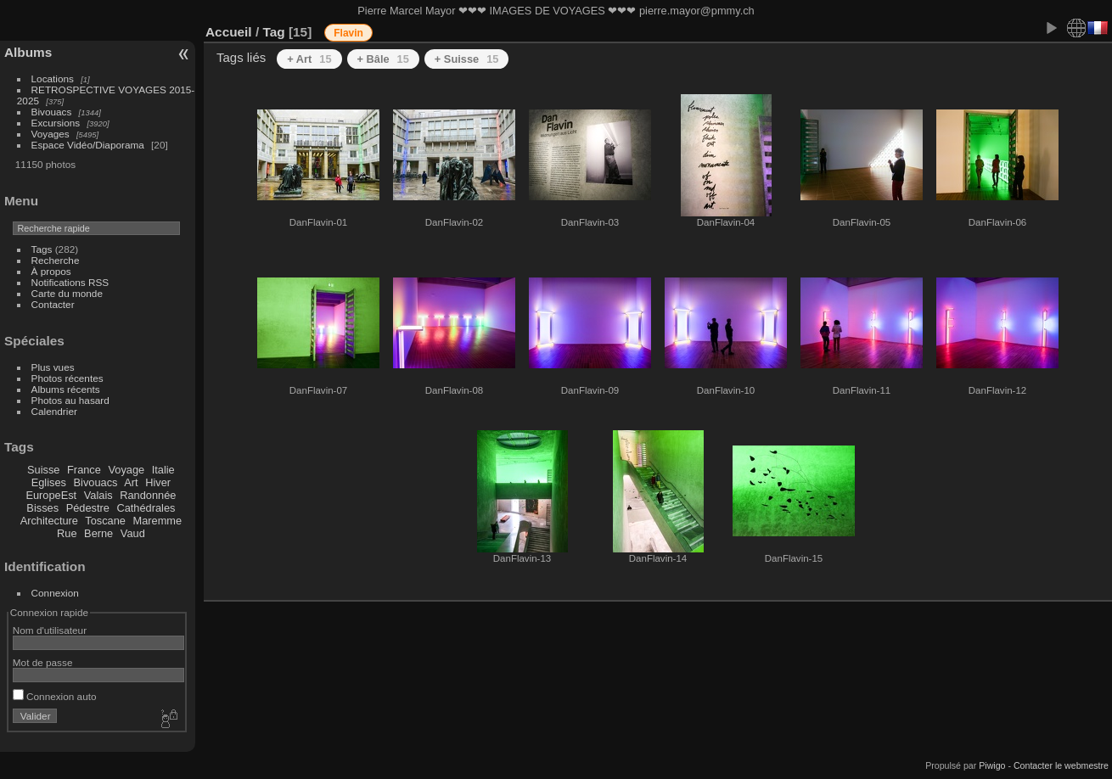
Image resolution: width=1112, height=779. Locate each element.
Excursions (56, 122)
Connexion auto (55, 696)
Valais (98, 495)
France (84, 469)
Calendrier (54, 411)
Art (131, 482)
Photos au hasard (70, 400)
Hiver (158, 482)
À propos (51, 271)
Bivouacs (51, 111)
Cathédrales (145, 508)
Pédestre (88, 508)
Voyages (50, 133)
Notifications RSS (70, 282)
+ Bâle (383, 59)
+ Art (309, 59)
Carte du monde (67, 293)
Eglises (48, 482)
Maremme (158, 520)
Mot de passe (43, 662)
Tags (42, 249)
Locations (52, 78)
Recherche (55, 260)
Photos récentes (67, 378)
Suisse (43, 469)
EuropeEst (50, 495)
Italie (163, 469)
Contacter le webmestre (1061, 765)
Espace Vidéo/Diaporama (87, 144)
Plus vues (53, 367)
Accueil (228, 32)
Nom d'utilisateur (50, 630)
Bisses (42, 508)
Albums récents (65, 389)
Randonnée (148, 495)
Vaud (133, 533)
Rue (66, 533)
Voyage (126, 469)
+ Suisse (467, 59)
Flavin (348, 33)
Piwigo (992, 765)
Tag (273, 32)
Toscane (105, 520)
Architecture (49, 520)
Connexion (55, 592)
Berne (98, 533)
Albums (28, 52)
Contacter (53, 304)
